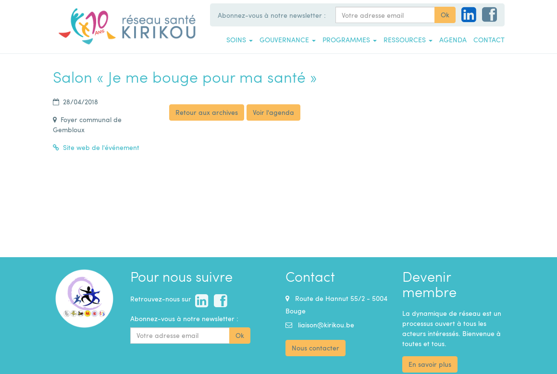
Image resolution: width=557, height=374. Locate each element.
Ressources (408, 39)
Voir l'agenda (273, 112)
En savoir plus (429, 364)
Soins (239, 39)
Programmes (349, 39)
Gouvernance (288, 39)
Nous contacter (315, 347)
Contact (489, 39)
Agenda (453, 39)
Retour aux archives (206, 112)
